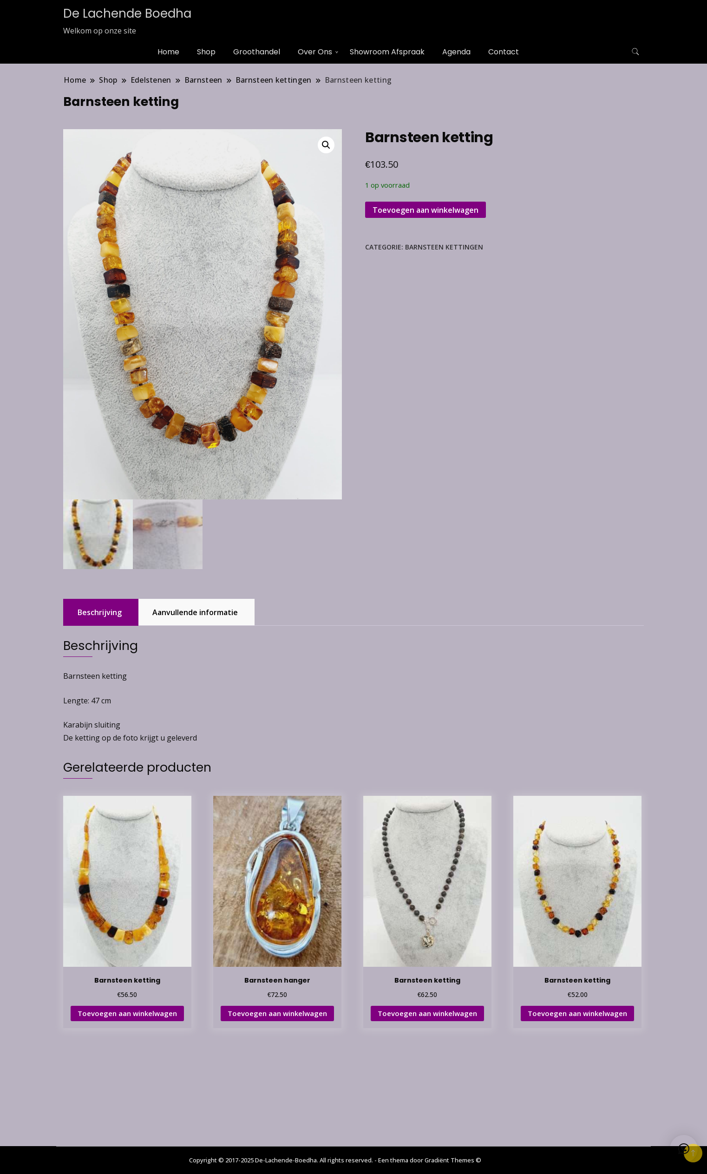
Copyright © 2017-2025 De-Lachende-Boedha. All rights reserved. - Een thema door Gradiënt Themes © (335, 1160)
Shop (206, 51)
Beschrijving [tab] (100, 614)
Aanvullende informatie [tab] (195, 614)
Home (168, 51)
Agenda (456, 51)
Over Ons (315, 51)
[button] (326, 145)
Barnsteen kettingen (444, 247)
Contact (503, 51)
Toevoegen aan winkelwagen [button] (127, 1014)
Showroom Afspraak (387, 51)
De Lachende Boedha (127, 13)
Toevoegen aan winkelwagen (425, 210)
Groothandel (256, 51)
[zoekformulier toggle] (635, 51)
